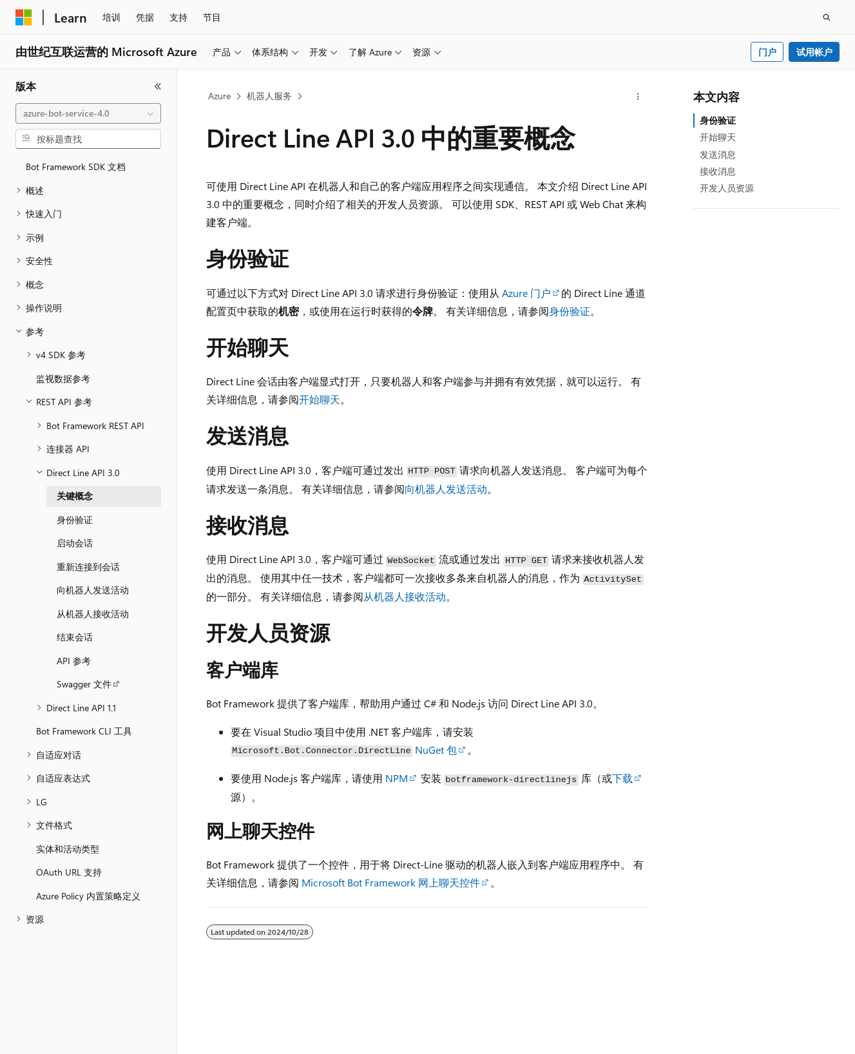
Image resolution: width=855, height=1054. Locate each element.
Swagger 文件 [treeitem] (84, 684)
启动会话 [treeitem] (75, 543)
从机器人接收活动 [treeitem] (93, 614)
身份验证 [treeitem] (75, 519)
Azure (219, 96)
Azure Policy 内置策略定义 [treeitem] (88, 896)
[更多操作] (637, 96)
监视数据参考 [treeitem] (63, 378)
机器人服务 (269, 96)
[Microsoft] (23, 17)
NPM (396, 778)
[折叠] (157, 86)
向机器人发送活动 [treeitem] (93, 590)
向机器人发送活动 (446, 488)
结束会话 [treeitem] (75, 637)
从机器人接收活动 (404, 596)
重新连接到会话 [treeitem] (88, 567)
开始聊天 (319, 399)
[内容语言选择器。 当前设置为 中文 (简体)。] (50, 1032)
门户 (767, 52)
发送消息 (718, 154)
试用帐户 (814, 52)
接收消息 (718, 171)
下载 (622, 778)
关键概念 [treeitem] (75, 496)
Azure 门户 (526, 293)
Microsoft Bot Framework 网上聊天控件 (391, 882)
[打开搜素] (827, 17)
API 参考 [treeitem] (74, 661)
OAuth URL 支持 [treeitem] (69, 872)
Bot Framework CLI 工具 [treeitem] (84, 731)
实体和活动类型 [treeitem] (67, 849)
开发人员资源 (727, 188)
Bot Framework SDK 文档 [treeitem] (76, 166)
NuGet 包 (436, 749)
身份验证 (569, 311)
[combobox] (88, 113)
